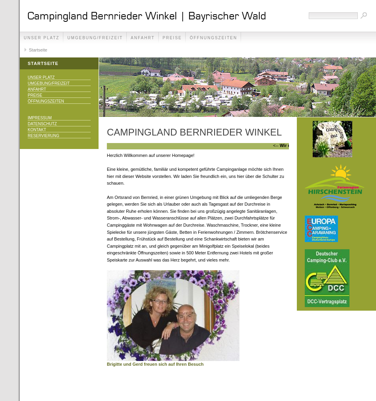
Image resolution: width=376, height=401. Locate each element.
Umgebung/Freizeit (95, 38)
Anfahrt (143, 38)
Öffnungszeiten (213, 38)
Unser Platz (41, 38)
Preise (172, 38)
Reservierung (43, 136)
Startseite (38, 50)
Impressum (40, 118)
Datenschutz (42, 124)
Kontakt (37, 130)
